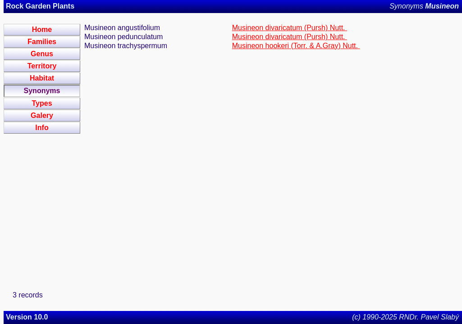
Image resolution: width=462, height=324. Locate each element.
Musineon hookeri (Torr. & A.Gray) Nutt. (296, 46)
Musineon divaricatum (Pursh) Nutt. (289, 28)
